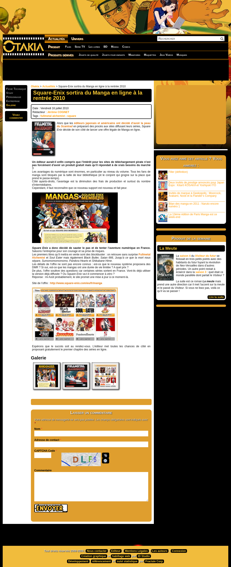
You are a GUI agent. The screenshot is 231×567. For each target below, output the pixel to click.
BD (105, 46)
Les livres (94, 46)
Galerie (11, 105)
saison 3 (201, 272)
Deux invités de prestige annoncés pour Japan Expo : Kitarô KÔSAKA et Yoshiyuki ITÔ (191, 185)
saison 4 (185, 255)
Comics (126, 46)
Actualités (56, 39)
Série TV (80, 46)
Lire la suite (216, 297)
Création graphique (93, 556)
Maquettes (150, 54)
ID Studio (144, 556)
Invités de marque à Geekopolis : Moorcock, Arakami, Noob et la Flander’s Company (189, 196)
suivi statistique (127, 561)
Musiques (182, 54)
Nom (37, 428)
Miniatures (134, 54)
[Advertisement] (115, 70)
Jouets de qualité (88, 54)
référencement (101, 561)
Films (68, 46)
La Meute (168, 248)
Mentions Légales (136, 551)
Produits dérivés (61, 55)
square (71, 116)
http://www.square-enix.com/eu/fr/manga (76, 283)
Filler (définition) (173, 175)
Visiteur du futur (205, 255)
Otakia (35, 86)
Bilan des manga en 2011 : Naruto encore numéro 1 (188, 206)
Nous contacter (96, 551)
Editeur (115, 551)
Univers (77, 39)
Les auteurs (159, 551)
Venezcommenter (16, 116)
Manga (115, 46)
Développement (78, 561)
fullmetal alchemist (52, 116)
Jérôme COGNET (58, 112)
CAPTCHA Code (44, 450)
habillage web (121, 556)
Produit (54, 47)
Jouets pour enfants (113, 54)
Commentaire (43, 470)
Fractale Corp (154, 561)
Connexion (179, 551)
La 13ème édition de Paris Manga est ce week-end (187, 217)
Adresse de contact (46, 440)
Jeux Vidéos (166, 54)
